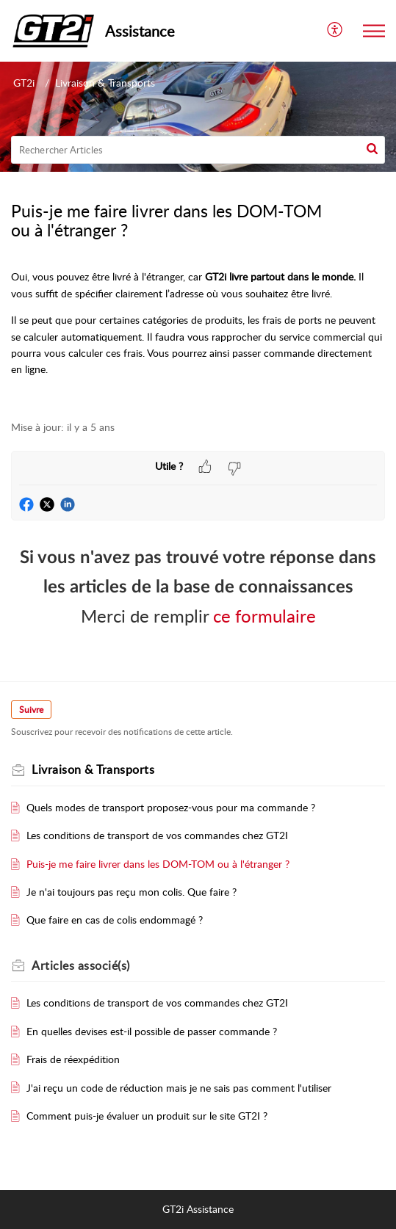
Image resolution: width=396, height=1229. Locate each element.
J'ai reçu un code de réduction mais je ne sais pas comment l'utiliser (178, 1088)
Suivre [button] (31, 709)
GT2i (24, 83)
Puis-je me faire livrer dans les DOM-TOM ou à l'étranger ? (157, 864)
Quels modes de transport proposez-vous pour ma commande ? (170, 807)
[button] (372, 150)
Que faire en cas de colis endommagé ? (114, 920)
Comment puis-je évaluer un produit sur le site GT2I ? (146, 1116)
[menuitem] (335, 31)
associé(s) (81, 965)
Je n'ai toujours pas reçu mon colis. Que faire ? (131, 892)
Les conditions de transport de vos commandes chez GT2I (157, 835)
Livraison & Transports (105, 83)
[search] (198, 150)
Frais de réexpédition (73, 1059)
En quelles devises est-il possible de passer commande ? (151, 1031)
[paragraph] (198, 337)
